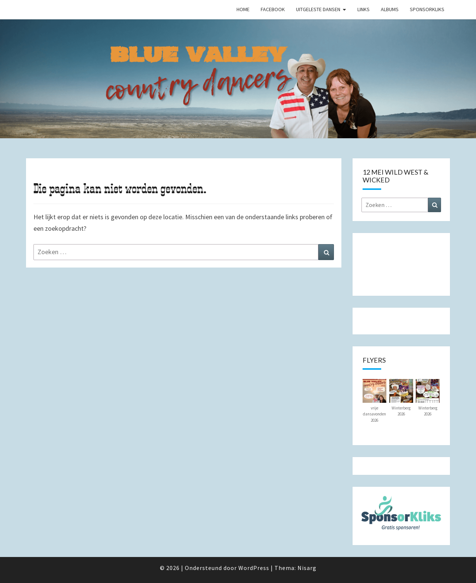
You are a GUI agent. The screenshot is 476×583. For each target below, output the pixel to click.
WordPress (253, 567)
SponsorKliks (427, 9)
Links (363, 9)
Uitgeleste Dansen (318, 9)
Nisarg (307, 567)
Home (243, 9)
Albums (390, 9)
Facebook (273, 9)
